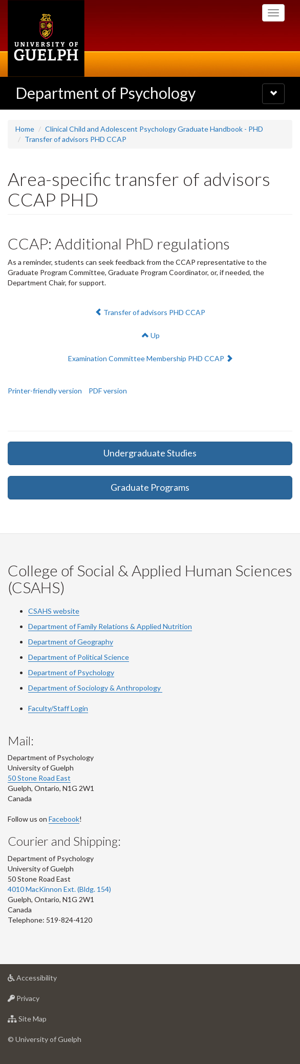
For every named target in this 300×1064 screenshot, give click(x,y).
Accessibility (48, 980)
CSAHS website (53, 611)
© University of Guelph (44, 1039)
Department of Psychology (105, 93)
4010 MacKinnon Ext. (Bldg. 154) (59, 889)
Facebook (64, 819)
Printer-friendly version (45, 390)
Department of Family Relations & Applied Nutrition (110, 626)
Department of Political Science (78, 657)
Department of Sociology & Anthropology (95, 687)
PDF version (108, 390)
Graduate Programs (150, 487)
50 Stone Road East (39, 778)
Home (24, 128)
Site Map (43, 1021)
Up (151, 335)
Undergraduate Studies (150, 452)
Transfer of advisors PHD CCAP (75, 139)
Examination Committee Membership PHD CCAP (150, 358)
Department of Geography (70, 641)
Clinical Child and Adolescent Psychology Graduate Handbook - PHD (154, 128)
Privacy (40, 1001)
